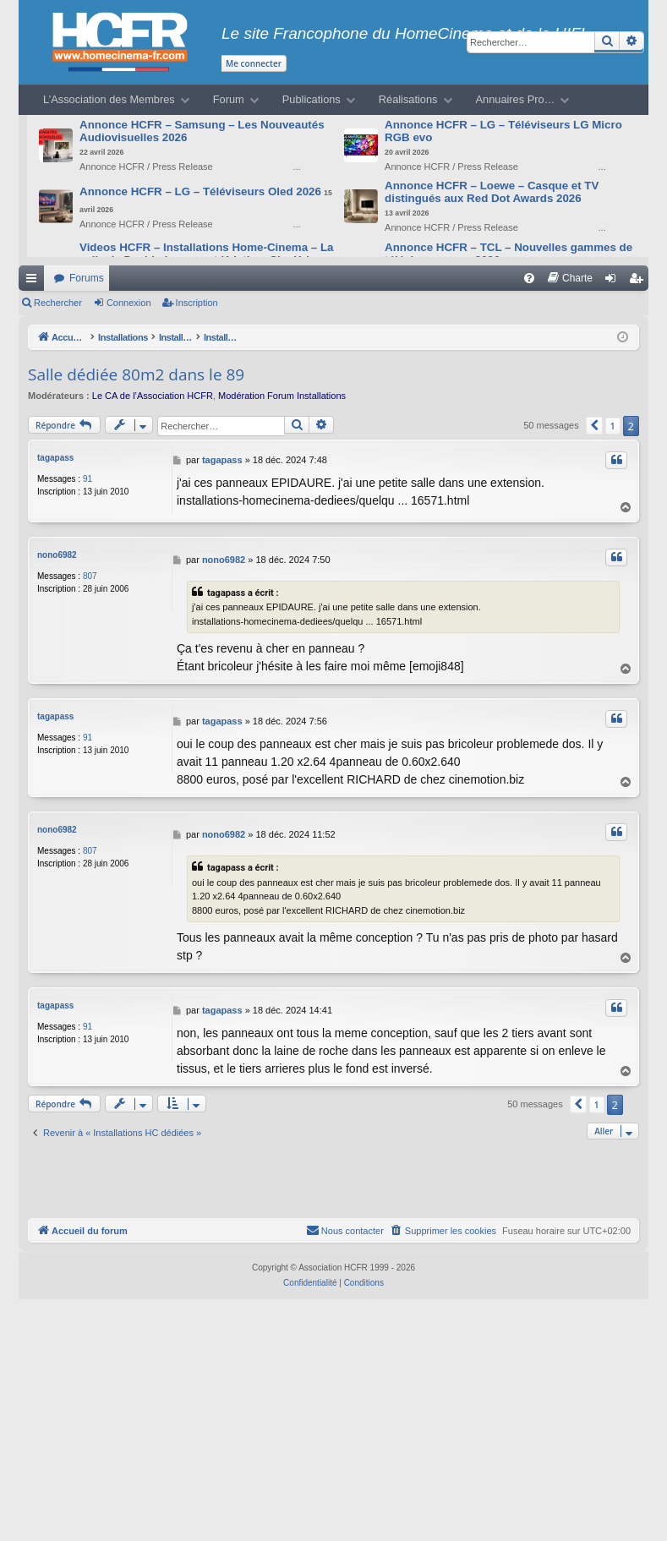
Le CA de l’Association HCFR (152, 396)
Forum (228, 99)
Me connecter (254, 63)
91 (87, 479)
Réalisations (408, 99)
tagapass (55, 457)
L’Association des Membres (109, 99)
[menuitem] (529, 278)
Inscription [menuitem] (639, 281)
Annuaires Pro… (515, 99)
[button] (594, 425)
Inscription (197, 303)
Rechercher (58, 303)
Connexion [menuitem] (614, 281)
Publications (311, 99)
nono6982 (57, 550)
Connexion (129, 303)
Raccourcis (34, 281)
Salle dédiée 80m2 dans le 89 (136, 374)
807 (90, 572)
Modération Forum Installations (282, 396)
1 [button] (612, 426)
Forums (86, 278)
